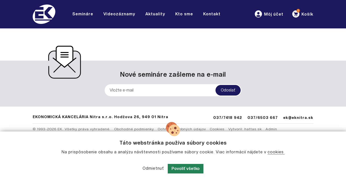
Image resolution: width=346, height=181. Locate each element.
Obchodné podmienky (134, 129)
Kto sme (184, 14)
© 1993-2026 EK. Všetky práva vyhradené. (71, 129)
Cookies (217, 129)
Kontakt (212, 14)
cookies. (276, 152)
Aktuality (155, 14)
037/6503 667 (262, 117)
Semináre (82, 14)
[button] (268, 14)
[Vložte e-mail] (173, 90)
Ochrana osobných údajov (182, 129)
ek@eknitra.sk (298, 117)
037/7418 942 (227, 117)
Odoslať (228, 90)
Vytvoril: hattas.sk (245, 129)
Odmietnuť (153, 168)
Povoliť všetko (185, 168)
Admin (271, 129)
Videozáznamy (119, 14)
